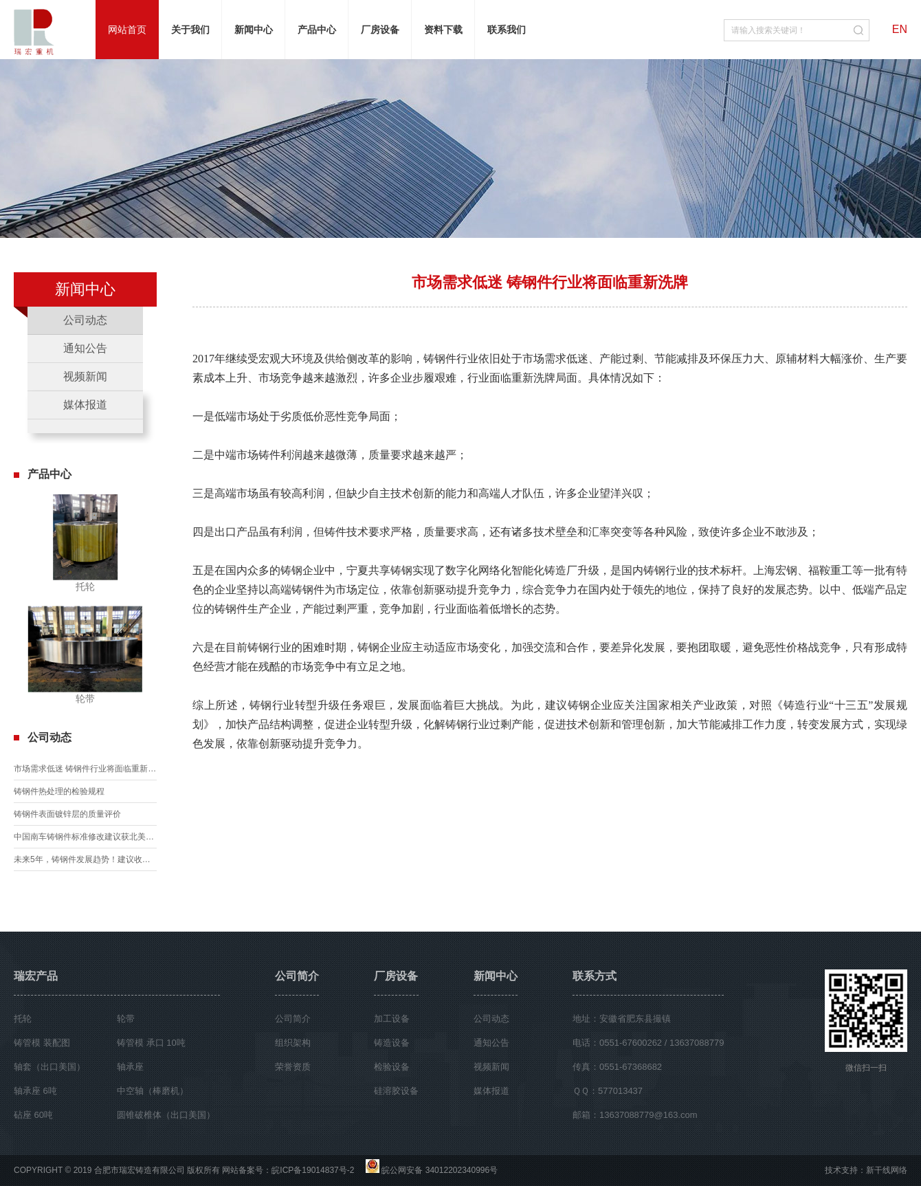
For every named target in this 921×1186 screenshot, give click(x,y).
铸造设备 (392, 1042)
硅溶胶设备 (396, 1091)
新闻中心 (496, 976)
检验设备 (392, 1067)
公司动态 (85, 320)
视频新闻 (85, 376)
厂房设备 (396, 976)
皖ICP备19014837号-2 (312, 1170)
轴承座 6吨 (35, 1091)
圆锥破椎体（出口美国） (166, 1115)
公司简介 (297, 976)
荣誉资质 (293, 1067)
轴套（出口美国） (49, 1067)
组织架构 (293, 1042)
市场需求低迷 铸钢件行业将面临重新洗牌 (85, 768)
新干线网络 (886, 1170)
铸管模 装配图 (42, 1042)
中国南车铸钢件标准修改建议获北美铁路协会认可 (85, 837)
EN (899, 29)
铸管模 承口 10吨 (151, 1042)
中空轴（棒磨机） (152, 1091)
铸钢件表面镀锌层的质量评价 (67, 814)
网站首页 (127, 29)
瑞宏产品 (36, 976)
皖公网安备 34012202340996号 (439, 1170)
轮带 (126, 1018)
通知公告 (85, 348)
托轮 (23, 1018)
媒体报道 (85, 404)
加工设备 (392, 1018)
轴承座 (130, 1067)
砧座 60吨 (33, 1115)
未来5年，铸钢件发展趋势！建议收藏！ (85, 859)
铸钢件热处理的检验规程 (59, 791)
